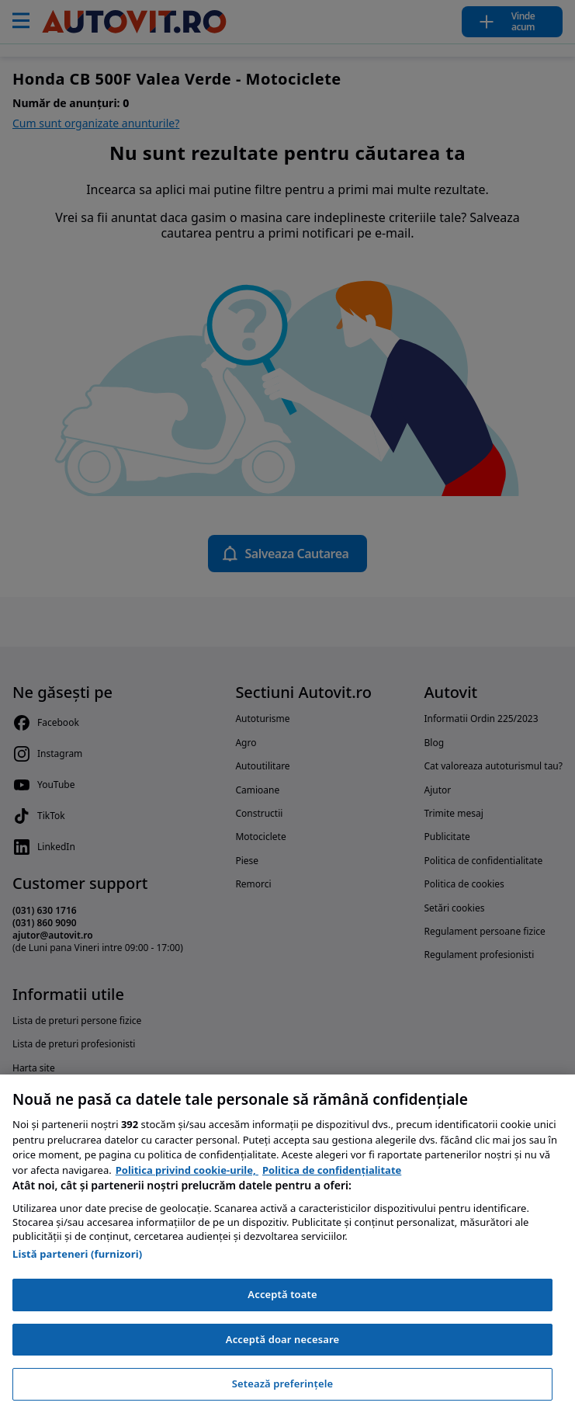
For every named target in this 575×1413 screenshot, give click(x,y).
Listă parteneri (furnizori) (77, 1254)
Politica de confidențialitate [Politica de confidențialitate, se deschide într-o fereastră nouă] (331, 1170)
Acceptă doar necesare (282, 1339)
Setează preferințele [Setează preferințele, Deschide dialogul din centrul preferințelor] (282, 1383)
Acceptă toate (282, 1294)
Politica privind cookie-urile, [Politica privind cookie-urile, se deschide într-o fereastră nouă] (187, 1170)
